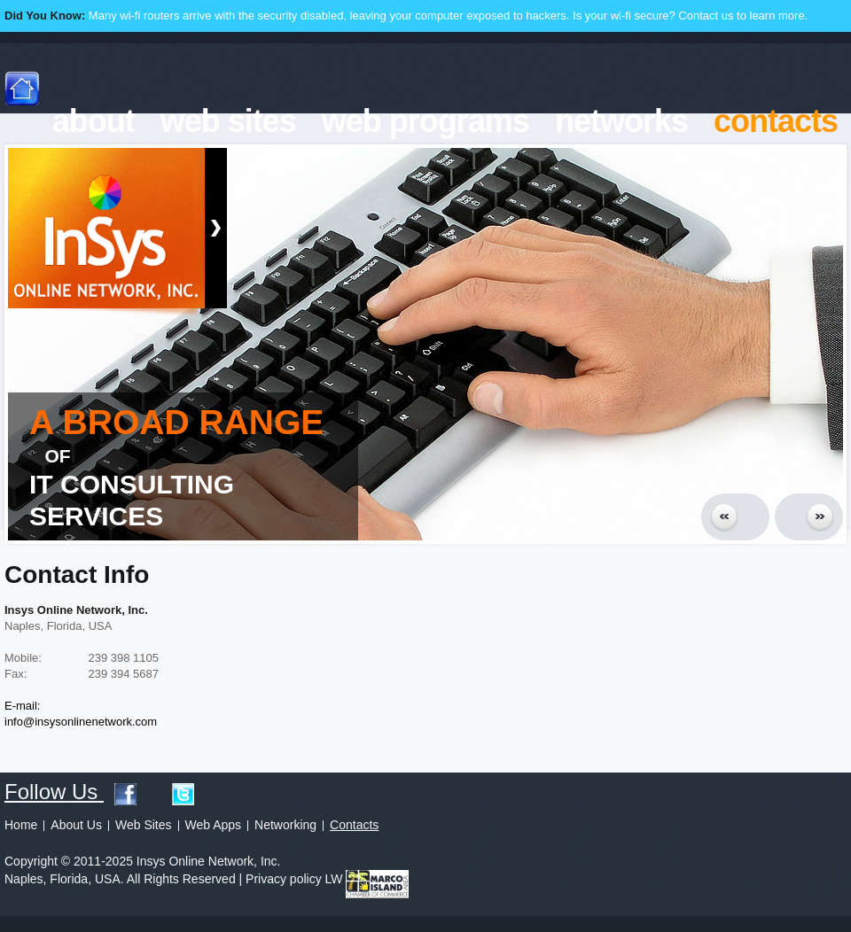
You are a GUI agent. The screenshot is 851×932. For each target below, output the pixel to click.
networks (621, 121)
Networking (285, 825)
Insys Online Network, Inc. (106, 232)
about (93, 121)
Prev (735, 516)
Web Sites (143, 825)
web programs (425, 121)
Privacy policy (284, 879)
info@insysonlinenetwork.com (80, 721)
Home (20, 825)
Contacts (354, 825)
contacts (776, 121)
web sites (228, 121)
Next (809, 516)
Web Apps (213, 825)
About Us (76, 825)
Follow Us (59, 792)
